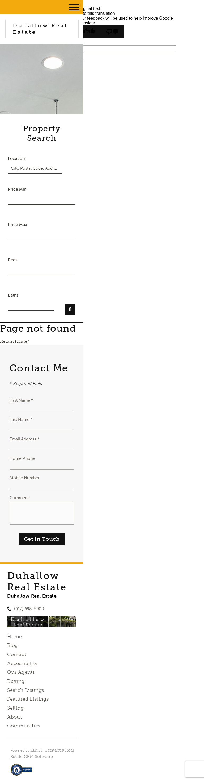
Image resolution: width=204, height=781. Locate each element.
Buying (16, 681)
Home (14, 637)
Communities (23, 726)
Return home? (14, 341)
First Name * (21, 400)
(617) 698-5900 (29, 608)
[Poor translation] (112, 31)
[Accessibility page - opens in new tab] (21, 772)
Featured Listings (28, 699)
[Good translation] (89, 31)
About (14, 717)
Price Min (17, 189)
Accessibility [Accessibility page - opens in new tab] (22, 663)
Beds (12, 259)
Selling (15, 708)
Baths (13, 295)
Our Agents (21, 672)
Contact (16, 654)
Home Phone (22, 458)
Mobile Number (25, 477)
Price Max (17, 224)
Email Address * (24, 438)
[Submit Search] (70, 309)
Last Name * (21, 419)
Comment (19, 497)
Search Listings (25, 690)
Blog (12, 645)
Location (16, 158)
